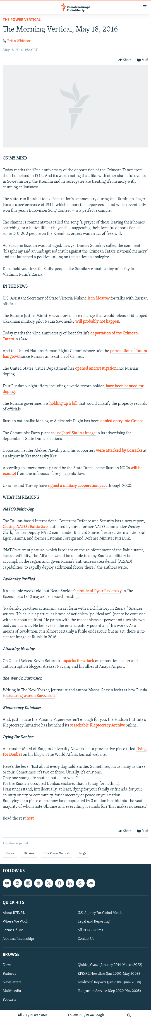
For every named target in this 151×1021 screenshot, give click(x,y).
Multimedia (12, 991)
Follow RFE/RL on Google (86, 1015)
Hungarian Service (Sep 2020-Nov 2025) (109, 991)
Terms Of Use (13, 930)
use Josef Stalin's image (75, 433)
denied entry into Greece (121, 421)
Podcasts (9, 999)
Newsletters (12, 982)
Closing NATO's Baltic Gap (25, 527)
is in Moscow (99, 298)
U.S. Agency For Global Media (100, 913)
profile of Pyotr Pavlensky (99, 591)
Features (9, 974)
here (30, 818)
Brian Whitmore (19, 41)
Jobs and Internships (19, 939)
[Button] (124, 59)
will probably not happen (97, 321)
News (7, 965)
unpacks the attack (77, 661)
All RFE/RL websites (33, 1015)
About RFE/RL (14, 913)
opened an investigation (95, 368)
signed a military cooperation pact (77, 486)
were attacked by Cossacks (119, 451)
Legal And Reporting (94, 921)
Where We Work (15, 921)
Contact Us (86, 939)
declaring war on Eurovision (30, 696)
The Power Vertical (22, 20)
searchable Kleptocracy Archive (97, 725)
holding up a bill (63, 404)
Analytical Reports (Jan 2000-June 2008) (109, 982)
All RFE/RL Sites (90, 930)
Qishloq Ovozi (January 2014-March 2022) (110, 965)
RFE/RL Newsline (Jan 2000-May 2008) (109, 974)
